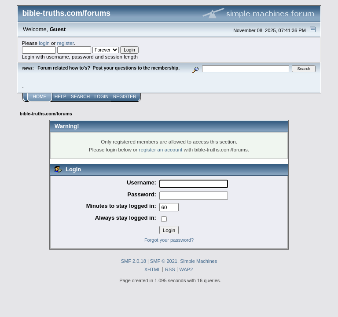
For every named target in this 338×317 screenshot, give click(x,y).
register (65, 43)
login (44, 43)
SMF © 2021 (163, 261)
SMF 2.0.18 (133, 261)
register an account (161, 149)
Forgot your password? (169, 240)
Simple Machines (198, 261)
